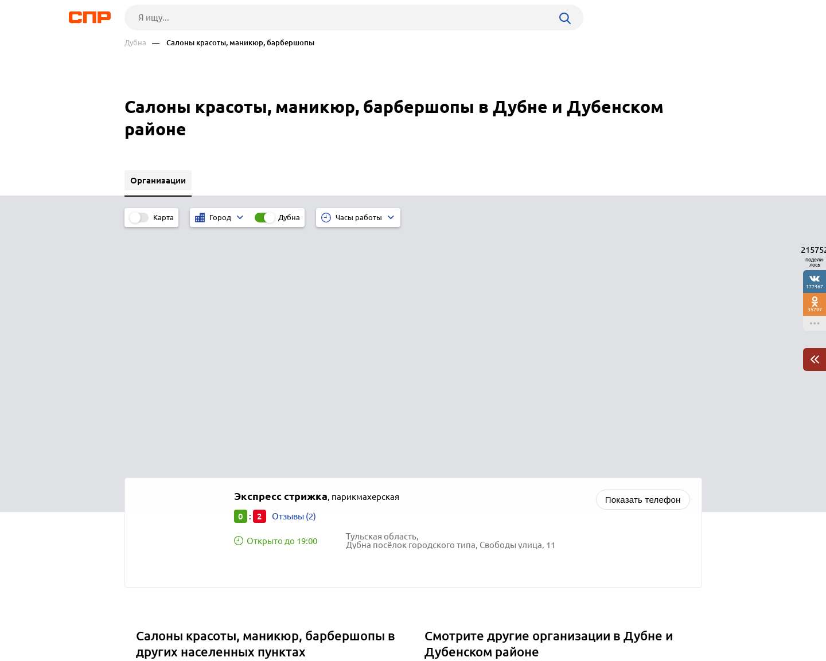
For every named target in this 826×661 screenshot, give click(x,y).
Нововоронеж (168, 449)
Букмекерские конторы (475, 463)
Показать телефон (643, 259)
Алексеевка (163, 478)
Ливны (153, 435)
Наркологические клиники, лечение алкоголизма (529, 478)
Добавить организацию (650, 618)
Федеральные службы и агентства (497, 492)
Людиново (162, 492)
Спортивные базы (464, 449)
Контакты (381, 618)
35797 (815, 309)
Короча (155, 463)
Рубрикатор (145, 618)
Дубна (135, 42)
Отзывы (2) (294, 275)
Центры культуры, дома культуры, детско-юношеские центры (552, 435)
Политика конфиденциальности (278, 651)
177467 (814, 286)
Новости (217, 618)
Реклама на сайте (298, 618)
